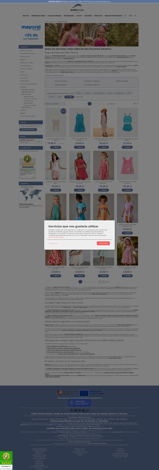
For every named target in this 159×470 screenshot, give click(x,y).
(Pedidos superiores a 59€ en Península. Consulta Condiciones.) (79, 1)
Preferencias (53, 243)
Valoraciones (5, 468)
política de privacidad (55, 237)
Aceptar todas (103, 243)
